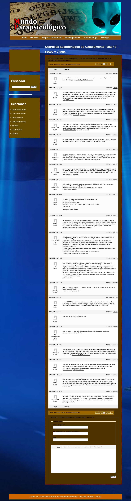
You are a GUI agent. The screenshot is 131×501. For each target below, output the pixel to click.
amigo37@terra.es (68, 100)
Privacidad (90, 496)
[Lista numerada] (79, 447)
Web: (54, 437)
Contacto (98, 496)
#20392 (115, 120)
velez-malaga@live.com (70, 289)
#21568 (115, 149)
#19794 (115, 104)
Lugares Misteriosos (52, 37)
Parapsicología (91, 37)
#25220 (115, 359)
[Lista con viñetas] (75, 447)
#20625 (115, 135)
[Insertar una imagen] (73, 447)
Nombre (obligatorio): (59, 425)
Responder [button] (109, 73)
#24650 (115, 282)
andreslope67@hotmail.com (84, 80)
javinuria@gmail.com (79, 115)
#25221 (115, 374)
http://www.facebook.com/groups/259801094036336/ (78, 188)
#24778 (115, 297)
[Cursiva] (55, 447)
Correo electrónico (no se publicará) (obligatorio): (66, 431)
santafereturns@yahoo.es (91, 252)
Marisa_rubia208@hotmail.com (81, 355)
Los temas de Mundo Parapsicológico (68, 58)
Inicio (24, 37)
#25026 (115, 326)
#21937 (115, 164)
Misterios (34, 37)
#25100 (115, 344)
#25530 (115, 391)
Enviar (113, 477)
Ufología (105, 37)
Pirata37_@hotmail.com (70, 189)
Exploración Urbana (19, 113)
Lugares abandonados (87, 58)
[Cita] (63, 447)
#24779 (115, 312)
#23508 (115, 215)
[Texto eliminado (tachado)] (69, 447)
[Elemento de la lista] (81, 447)
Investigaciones (72, 37)
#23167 (115, 194)
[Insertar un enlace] (58, 447)
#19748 (115, 88)
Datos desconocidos (19, 109)
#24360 (115, 258)
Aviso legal (82, 496)
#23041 (115, 179)
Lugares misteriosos (19, 121)
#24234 (115, 232)
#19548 (115, 73)
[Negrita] (52, 447)
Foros (54, 58)
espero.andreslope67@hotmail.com (73, 370)
